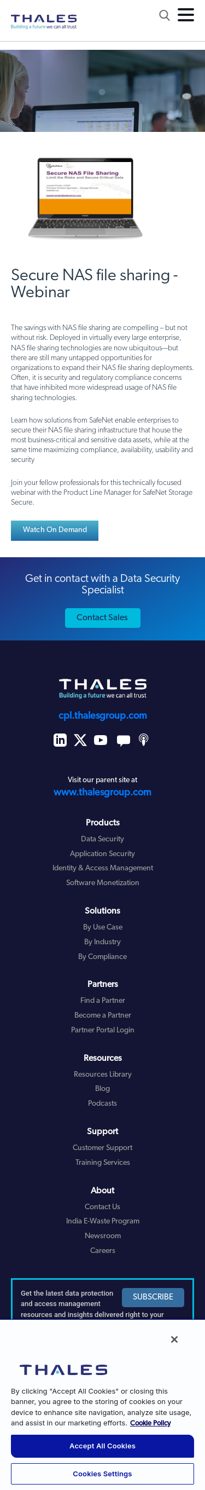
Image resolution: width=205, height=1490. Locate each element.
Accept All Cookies (102, 1445)
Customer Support (102, 1148)
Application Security (102, 854)
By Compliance (102, 957)
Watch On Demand (55, 530)
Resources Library (103, 1075)
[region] (102, 1404)
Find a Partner (102, 1001)
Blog (102, 1089)
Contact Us (102, 1207)
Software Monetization (102, 883)
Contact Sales (102, 618)
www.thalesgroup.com (102, 793)
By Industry (102, 942)
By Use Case (102, 927)
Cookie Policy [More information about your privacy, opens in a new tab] (150, 1423)
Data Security (102, 839)
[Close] (174, 1339)
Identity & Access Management (102, 868)
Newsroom (103, 1236)
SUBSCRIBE (153, 1297)
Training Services (102, 1163)
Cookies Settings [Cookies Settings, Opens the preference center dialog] (102, 1473)
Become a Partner (102, 1016)
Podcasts (102, 1104)
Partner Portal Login (102, 1030)
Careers (102, 1251)
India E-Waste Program (102, 1221)
